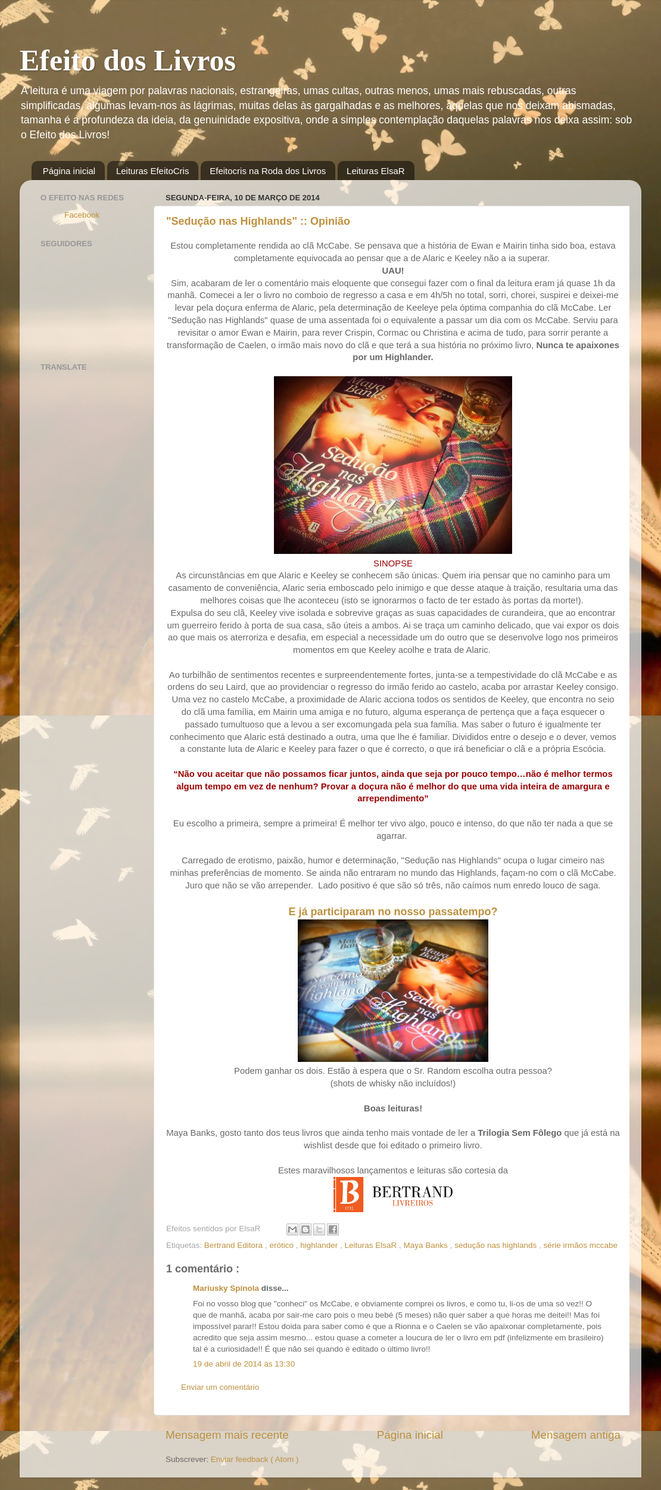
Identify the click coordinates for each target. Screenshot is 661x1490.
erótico (282, 1245)
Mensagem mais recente (227, 1435)
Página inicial (69, 171)
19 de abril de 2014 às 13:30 (244, 1363)
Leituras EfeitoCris (152, 171)
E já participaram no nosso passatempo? (392, 912)
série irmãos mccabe (581, 1245)
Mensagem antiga (576, 1435)
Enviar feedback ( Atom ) (255, 1459)
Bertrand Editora (234, 1245)
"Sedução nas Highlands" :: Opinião (258, 221)
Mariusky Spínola (227, 1288)
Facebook (81, 214)
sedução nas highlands (496, 1245)
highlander (320, 1245)
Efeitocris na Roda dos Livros (268, 171)
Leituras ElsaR (376, 171)
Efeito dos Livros (128, 60)
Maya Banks (427, 1245)
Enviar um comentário (220, 1387)
